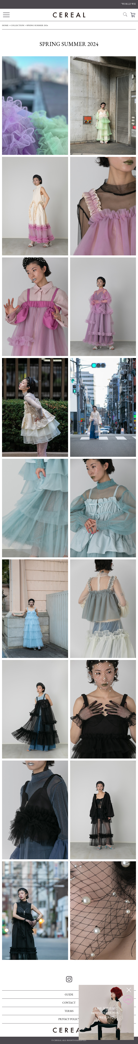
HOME (5, 25)
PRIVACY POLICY (69, 1019)
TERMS (68, 1011)
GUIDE (69, 994)
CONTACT (69, 1002)
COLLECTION (17, 25)
